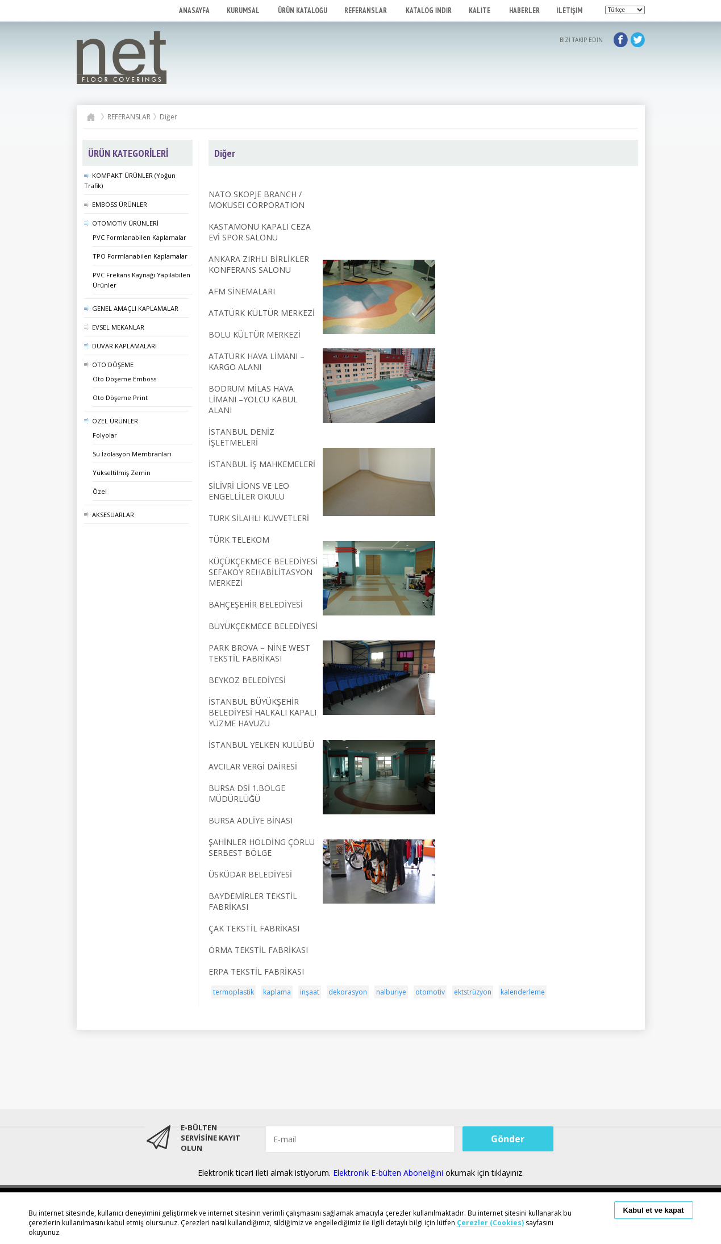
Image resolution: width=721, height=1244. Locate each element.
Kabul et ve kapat (653, 1210)
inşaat (309, 992)
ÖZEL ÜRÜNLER (111, 421)
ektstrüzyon (472, 992)
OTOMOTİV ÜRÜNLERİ (121, 223)
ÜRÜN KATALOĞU (302, 10)
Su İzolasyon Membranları (132, 454)
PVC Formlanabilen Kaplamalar (139, 237)
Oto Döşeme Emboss (124, 379)
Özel (100, 491)
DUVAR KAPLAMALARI (120, 346)
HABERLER (524, 10)
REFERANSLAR (366, 10)
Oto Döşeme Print (120, 397)
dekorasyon (347, 992)
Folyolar (105, 435)
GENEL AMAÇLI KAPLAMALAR (131, 308)
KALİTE (480, 10)
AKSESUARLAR (109, 514)
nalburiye (391, 992)
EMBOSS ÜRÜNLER (115, 204)
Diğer (168, 117)
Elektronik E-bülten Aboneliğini (389, 1172)
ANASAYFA (194, 10)
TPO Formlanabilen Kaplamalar (140, 256)
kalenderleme (523, 992)
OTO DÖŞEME (109, 364)
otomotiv (430, 992)
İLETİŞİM (569, 10)
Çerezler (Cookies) (490, 1223)
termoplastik (233, 992)
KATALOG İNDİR (429, 10)
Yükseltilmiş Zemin (122, 472)
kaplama (277, 992)
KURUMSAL (244, 10)
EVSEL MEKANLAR (114, 327)
